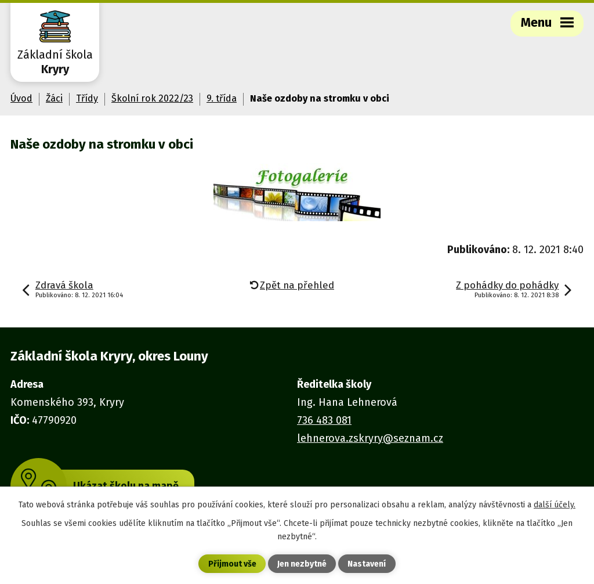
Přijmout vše (232, 564)
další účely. (554, 505)
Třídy (87, 98)
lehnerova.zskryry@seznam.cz (370, 438)
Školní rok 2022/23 (152, 98)
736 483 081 (324, 420)
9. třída (222, 98)
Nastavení (366, 564)
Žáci (54, 98)
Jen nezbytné (302, 564)
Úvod (21, 98)
